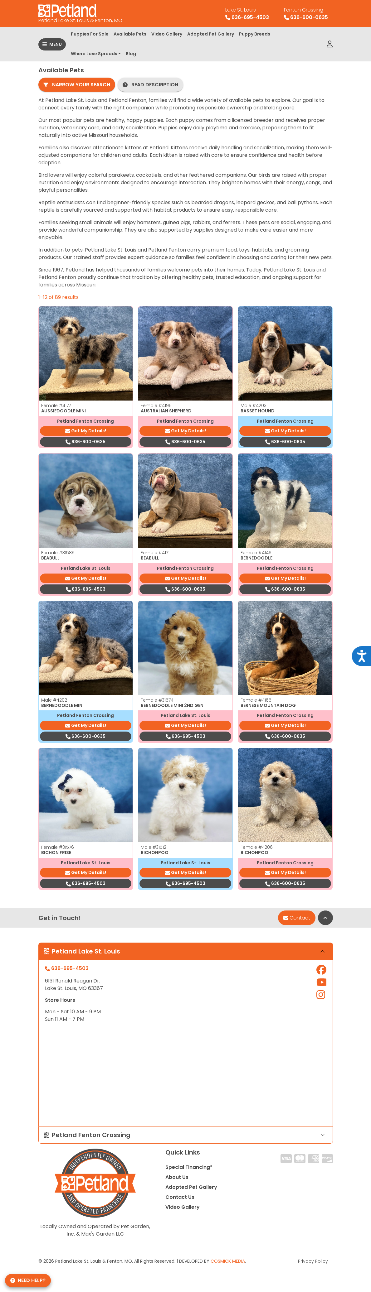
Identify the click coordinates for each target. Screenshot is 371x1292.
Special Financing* (188, 1167)
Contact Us (179, 1197)
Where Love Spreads (94, 53)
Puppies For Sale (90, 34)
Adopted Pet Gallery (210, 34)
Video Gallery (166, 34)
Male (253, 405)
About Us (176, 1177)
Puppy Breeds (254, 34)
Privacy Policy (313, 1261)
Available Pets (130, 34)
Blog (131, 53)
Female (56, 405)
